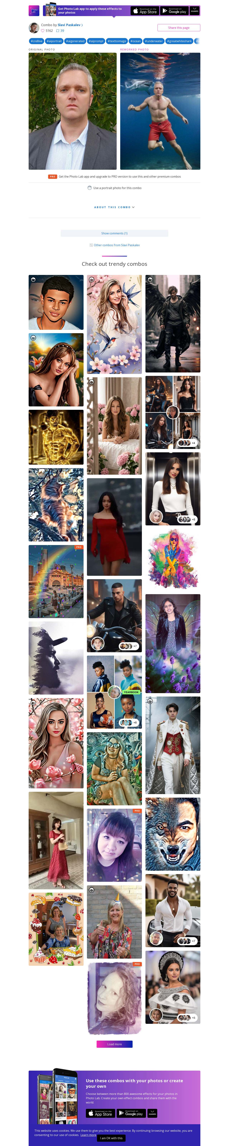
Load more (114, 1044)
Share (178, 28)
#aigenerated (75, 41)
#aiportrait (54, 41)
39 (60, 30)
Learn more (88, 1135)
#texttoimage (117, 41)
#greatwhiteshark (179, 41)
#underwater (154, 41)
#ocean (135, 41)
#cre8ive (36, 41)
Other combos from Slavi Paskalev (114, 245)
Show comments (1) (114, 233)
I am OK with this (111, 1138)
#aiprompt (96, 41)
